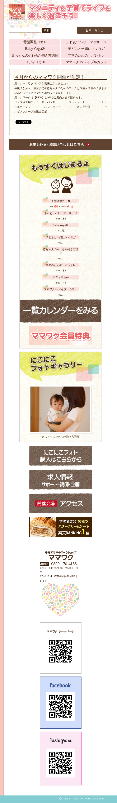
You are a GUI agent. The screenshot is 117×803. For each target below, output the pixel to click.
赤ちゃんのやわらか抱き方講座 (34, 55)
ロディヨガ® (35, 62)
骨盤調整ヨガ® (34, 42)
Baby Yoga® (35, 48)
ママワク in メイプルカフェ (86, 62)
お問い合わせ (94, 30)
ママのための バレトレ (86, 55)
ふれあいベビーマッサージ (86, 42)
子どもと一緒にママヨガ (86, 48)
